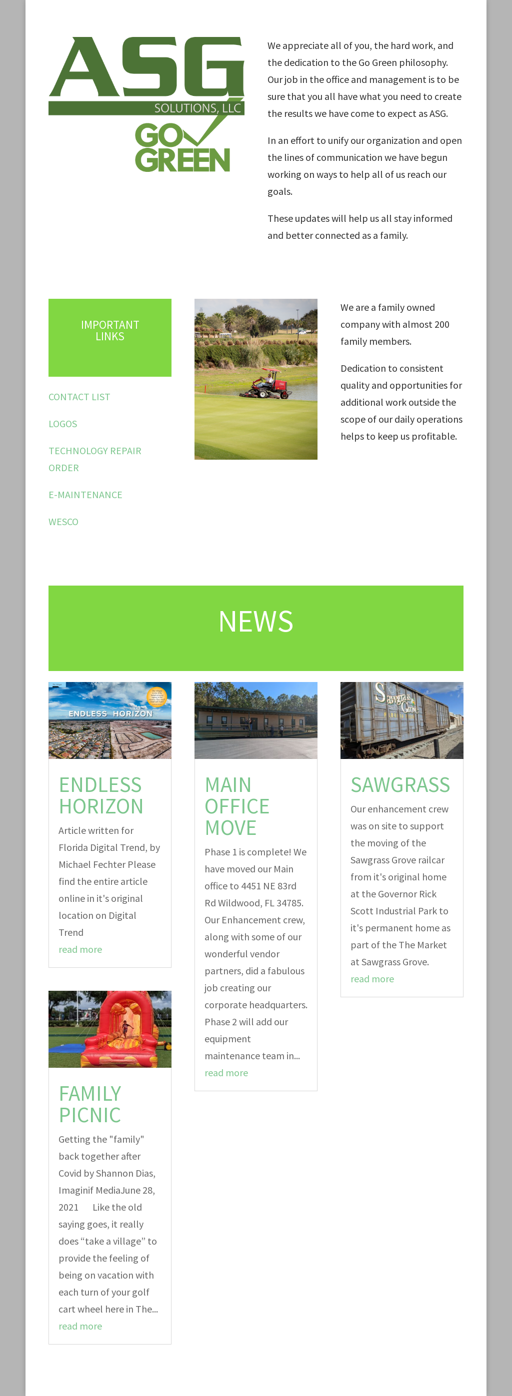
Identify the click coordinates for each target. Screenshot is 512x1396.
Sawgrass (400, 784)
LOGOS (62, 423)
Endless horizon (101, 795)
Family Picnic (89, 1104)
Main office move (237, 806)
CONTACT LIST (79, 396)
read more (80, 949)
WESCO (63, 521)
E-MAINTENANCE (85, 494)
